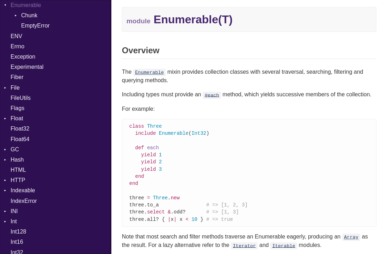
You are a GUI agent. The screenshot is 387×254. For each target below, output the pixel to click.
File (15, 88)
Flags (17, 108)
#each (212, 95)
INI (14, 211)
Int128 (18, 232)
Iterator (244, 250)
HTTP (18, 180)
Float (17, 118)
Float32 (20, 129)
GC (15, 149)
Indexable (23, 190)
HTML (18, 170)
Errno (17, 46)
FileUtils (21, 98)
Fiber (17, 77)
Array (351, 242)
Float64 (20, 139)
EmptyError (35, 26)
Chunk (29, 15)
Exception (23, 57)
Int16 (17, 242)
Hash (17, 160)
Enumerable (26, 5)
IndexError (24, 201)
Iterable (283, 250)
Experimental (27, 67)
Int (14, 221)
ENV (16, 36)
